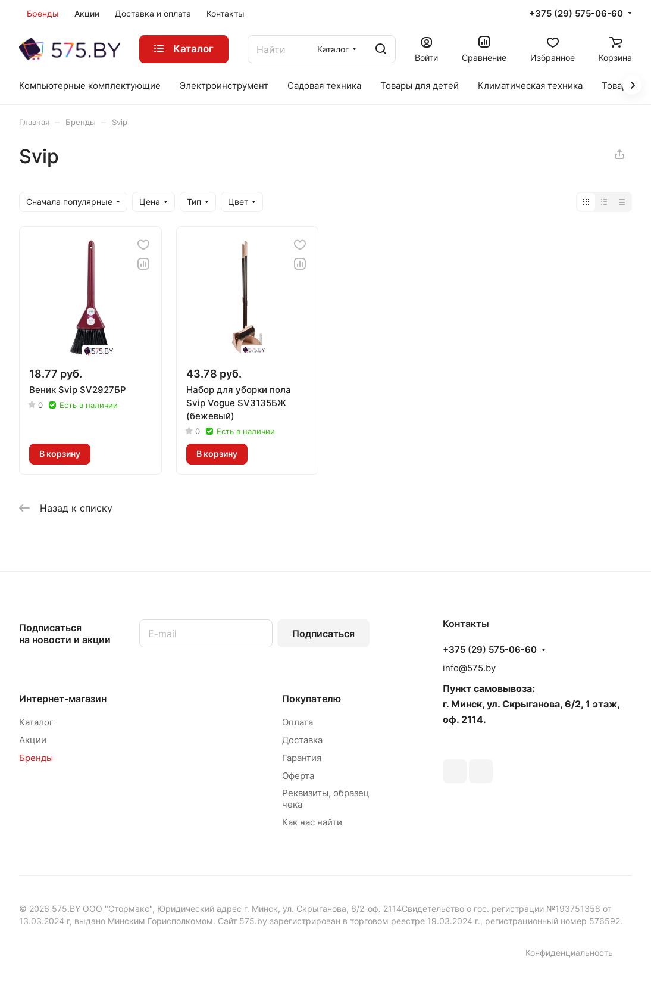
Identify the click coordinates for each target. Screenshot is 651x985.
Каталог (36, 722)
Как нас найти (312, 822)
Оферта (298, 775)
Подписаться (323, 634)
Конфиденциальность (569, 952)
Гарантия (301, 757)
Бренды (36, 757)
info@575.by (469, 668)
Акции (32, 740)
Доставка (302, 740)
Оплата (297, 722)
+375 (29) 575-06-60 (576, 13)
